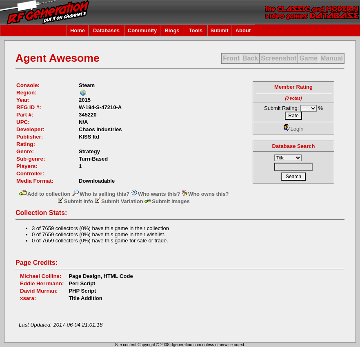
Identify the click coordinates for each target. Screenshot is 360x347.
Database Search (293, 146)
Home (77, 30)
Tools (196, 30)
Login (294, 129)
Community (142, 30)
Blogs (171, 30)
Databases (106, 30)
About (243, 30)
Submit (219, 30)
